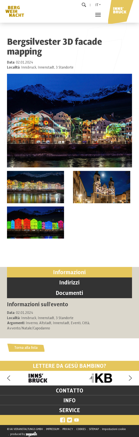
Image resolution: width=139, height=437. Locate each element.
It (97, 5)
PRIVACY (68, 429)
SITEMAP (94, 429)
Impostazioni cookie (114, 429)
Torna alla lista (26, 347)
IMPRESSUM (52, 429)
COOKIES (81, 429)
